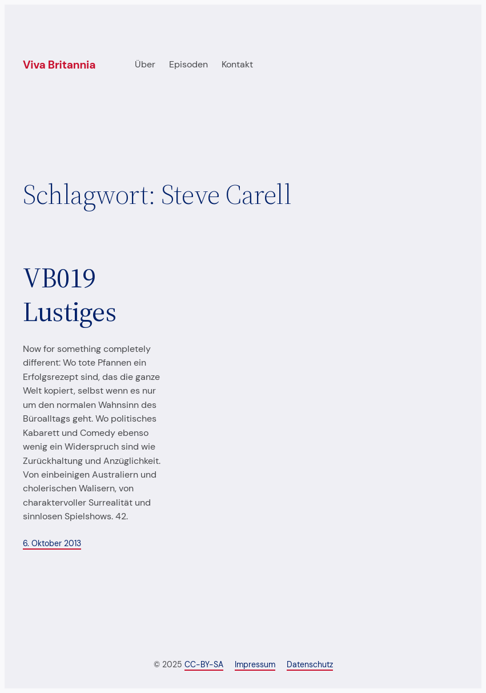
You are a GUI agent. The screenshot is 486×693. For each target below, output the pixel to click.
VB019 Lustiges (69, 295)
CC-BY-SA (203, 664)
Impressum (255, 664)
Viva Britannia (59, 65)
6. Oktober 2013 (52, 543)
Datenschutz (310, 664)
